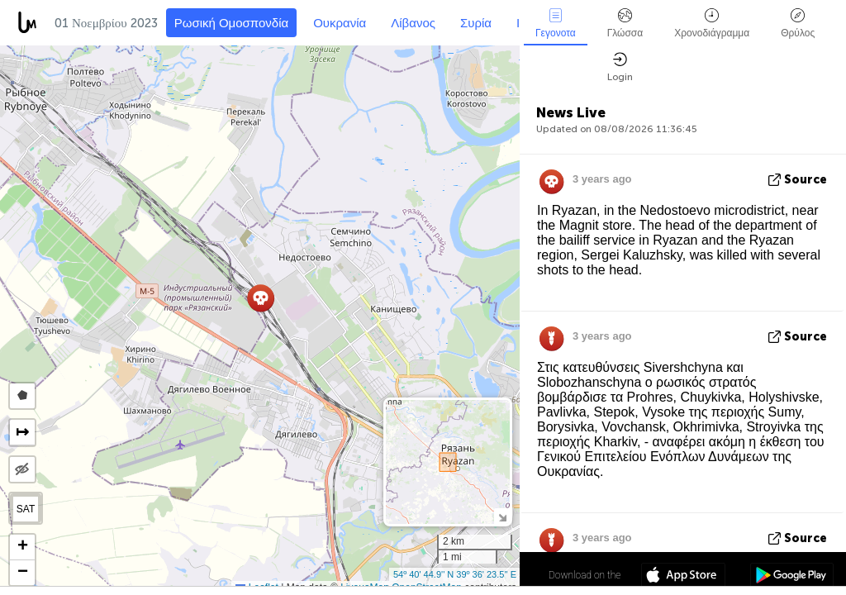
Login (620, 67)
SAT (26, 509)
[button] (261, 298)
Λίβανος (413, 23)
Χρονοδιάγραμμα (711, 23)
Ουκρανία (339, 23)
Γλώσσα (625, 23)
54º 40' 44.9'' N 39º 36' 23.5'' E (454, 574)
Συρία (476, 23)
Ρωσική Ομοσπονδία (231, 23)
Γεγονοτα (555, 23)
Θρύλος (798, 23)
